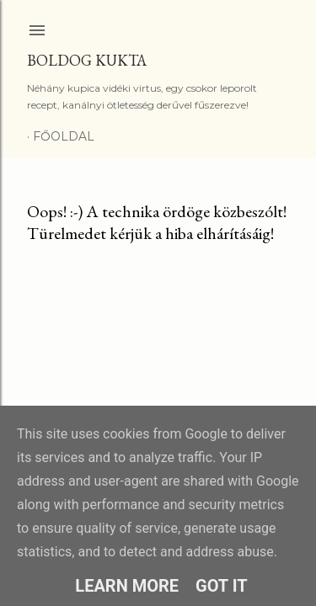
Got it (221, 586)
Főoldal (63, 136)
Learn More (127, 586)
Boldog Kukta (87, 60)
